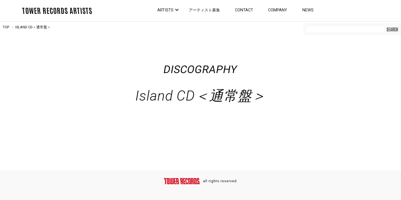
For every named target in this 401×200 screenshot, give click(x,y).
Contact (244, 10)
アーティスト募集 (204, 10)
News (308, 10)
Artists (165, 10)
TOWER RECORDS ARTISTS (57, 10)
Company (277, 10)
